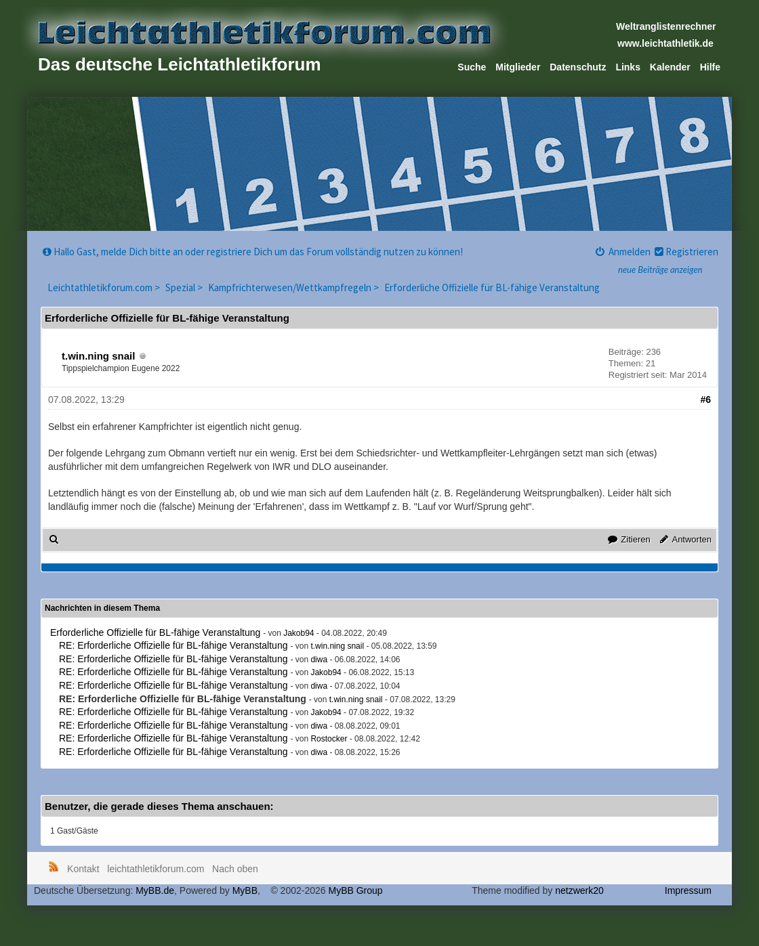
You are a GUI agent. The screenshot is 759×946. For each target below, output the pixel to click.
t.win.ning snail (98, 356)
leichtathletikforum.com (155, 868)
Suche (471, 67)
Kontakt (83, 868)
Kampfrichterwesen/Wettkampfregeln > (294, 287)
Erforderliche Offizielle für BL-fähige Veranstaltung (492, 287)
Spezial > (185, 287)
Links (627, 67)
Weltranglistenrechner (666, 26)
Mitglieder (517, 67)
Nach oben (235, 868)
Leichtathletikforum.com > (104, 287)
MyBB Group (355, 890)
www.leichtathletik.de (665, 43)
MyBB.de (155, 890)
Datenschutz (578, 67)
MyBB (245, 890)
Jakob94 (298, 633)
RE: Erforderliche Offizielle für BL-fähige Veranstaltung (173, 645)
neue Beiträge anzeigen (660, 269)
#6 (705, 399)
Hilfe (710, 67)
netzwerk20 (579, 890)
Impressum (688, 890)
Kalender (670, 67)
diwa (318, 659)
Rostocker (328, 739)
